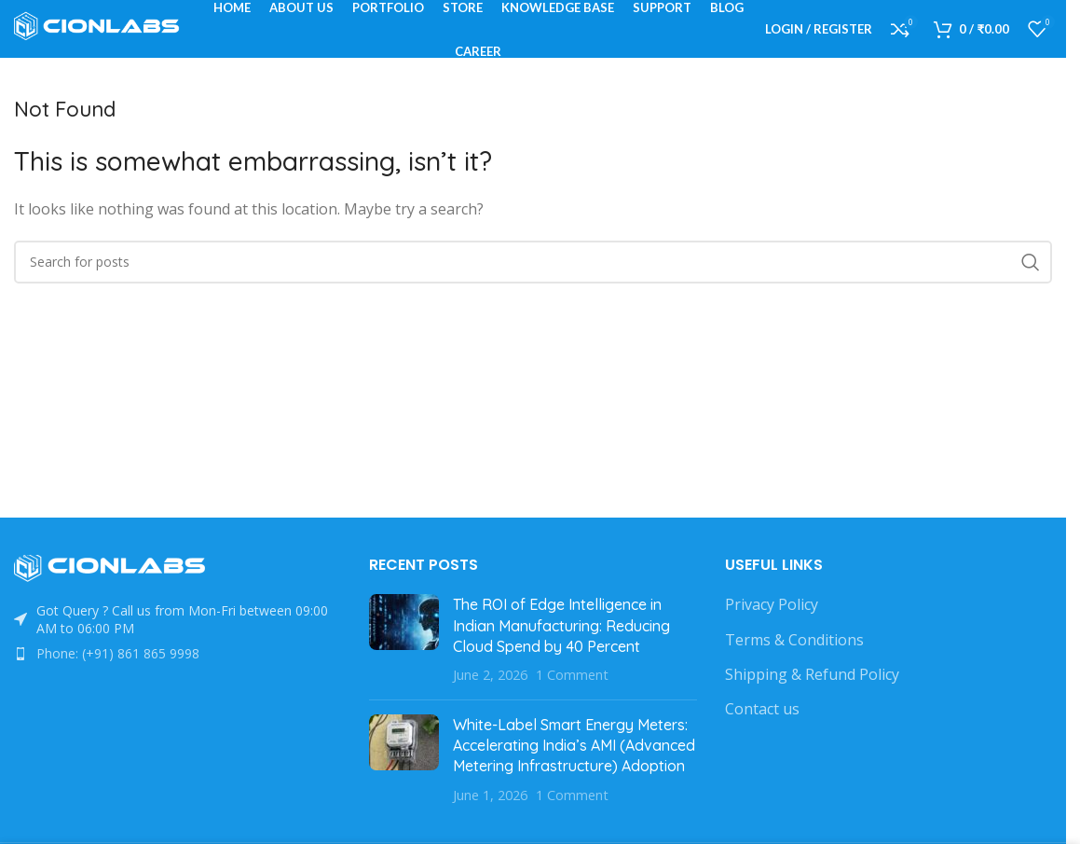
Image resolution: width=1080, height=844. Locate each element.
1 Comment (572, 701)
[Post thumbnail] (404, 666)
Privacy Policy (771, 630)
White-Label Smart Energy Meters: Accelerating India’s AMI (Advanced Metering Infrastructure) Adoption (574, 770)
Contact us (762, 735)
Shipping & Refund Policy (812, 700)
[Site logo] (102, 40)
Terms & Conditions (794, 665)
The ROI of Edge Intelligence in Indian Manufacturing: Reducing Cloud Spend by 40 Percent (561, 651)
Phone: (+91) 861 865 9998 (117, 679)
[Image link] (116, 593)
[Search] (533, 288)
